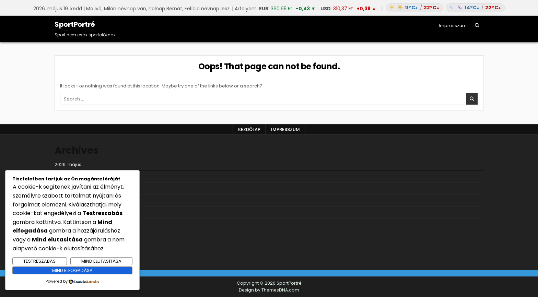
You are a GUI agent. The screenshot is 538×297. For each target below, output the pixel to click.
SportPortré (75, 24)
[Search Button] (477, 25)
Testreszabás (39, 261)
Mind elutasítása (101, 261)
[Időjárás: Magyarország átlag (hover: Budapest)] (444, 7)
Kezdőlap (249, 129)
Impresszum (453, 25)
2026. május (68, 164)
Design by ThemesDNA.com (269, 290)
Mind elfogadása (72, 270)
